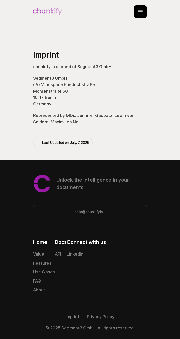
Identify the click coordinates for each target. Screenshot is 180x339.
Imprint (72, 316)
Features (42, 263)
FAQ (37, 281)
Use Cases (44, 271)
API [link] (58, 254)
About (39, 289)
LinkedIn (75, 254)
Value (38, 254)
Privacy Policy (101, 316)
